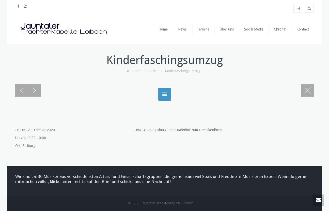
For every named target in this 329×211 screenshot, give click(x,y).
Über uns (227, 29)
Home (163, 29)
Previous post (21, 90)
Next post (34, 90)
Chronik (280, 29)
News (182, 29)
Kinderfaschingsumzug (182, 71)
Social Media (253, 29)
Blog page (307, 90)
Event (153, 71)
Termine (203, 29)
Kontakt (302, 29)
